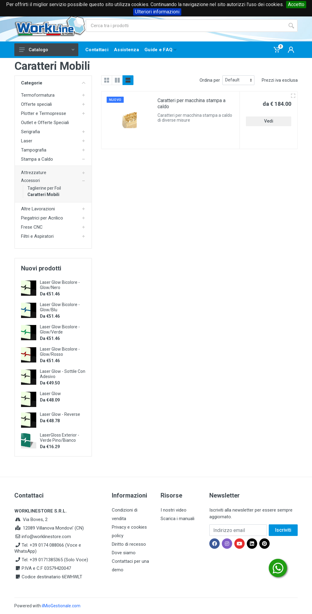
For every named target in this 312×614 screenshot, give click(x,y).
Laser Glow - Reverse (60, 414)
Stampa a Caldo (37, 159)
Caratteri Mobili (43, 194)
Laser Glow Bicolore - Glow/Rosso (60, 352)
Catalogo (46, 49)
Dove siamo (124, 552)
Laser (26, 141)
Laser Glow (50, 393)
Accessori (30, 180)
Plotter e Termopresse (43, 113)
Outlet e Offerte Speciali (45, 122)
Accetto (296, 4)
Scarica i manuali (177, 518)
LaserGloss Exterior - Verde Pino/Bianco (59, 438)
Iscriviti (283, 530)
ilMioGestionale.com (61, 605)
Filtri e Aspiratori (37, 236)
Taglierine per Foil (44, 188)
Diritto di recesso (129, 544)
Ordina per (210, 80)
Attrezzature (33, 172)
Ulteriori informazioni (157, 12)
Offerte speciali (36, 104)
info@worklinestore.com (46, 536)
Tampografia (33, 150)
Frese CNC (32, 227)
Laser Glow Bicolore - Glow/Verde (60, 329)
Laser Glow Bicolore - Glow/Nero (60, 285)
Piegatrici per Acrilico (42, 218)
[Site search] (185, 25)
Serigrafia (30, 131)
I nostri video (173, 510)
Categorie (53, 83)
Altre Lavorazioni (38, 209)
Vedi (268, 121)
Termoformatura (38, 95)
